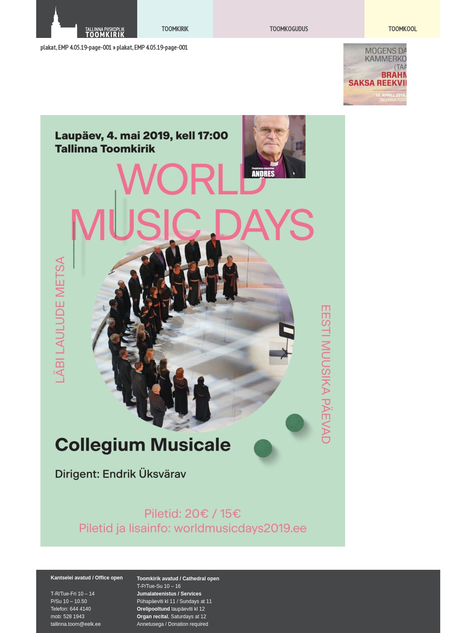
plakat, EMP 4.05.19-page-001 (76, 47)
